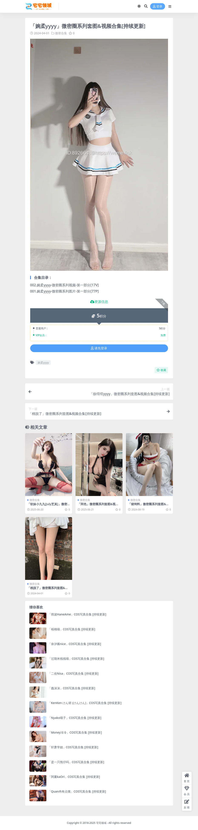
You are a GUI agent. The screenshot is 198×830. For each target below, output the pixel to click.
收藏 (161, 370)
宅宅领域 (101, 823)
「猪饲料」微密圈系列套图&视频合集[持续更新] (148, 506)
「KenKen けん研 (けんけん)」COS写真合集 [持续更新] (85, 703)
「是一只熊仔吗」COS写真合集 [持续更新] (76, 762)
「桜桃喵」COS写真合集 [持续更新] (71, 629)
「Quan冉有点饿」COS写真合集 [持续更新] (77, 791)
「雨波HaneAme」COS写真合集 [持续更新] (77, 614)
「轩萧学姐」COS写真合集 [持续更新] (73, 747)
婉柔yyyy (43, 362)
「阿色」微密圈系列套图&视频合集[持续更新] (98, 506)
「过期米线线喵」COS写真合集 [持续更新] (76, 659)
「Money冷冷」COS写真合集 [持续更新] (75, 732)
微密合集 (61, 33)
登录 (157, 6)
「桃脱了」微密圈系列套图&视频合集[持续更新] (47, 589)
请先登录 (99, 348)
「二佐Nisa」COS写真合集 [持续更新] (73, 673)
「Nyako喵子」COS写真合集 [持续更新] (74, 718)
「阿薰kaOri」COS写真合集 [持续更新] (74, 777)
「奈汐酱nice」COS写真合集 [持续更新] (74, 644)
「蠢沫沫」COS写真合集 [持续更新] (71, 688)
